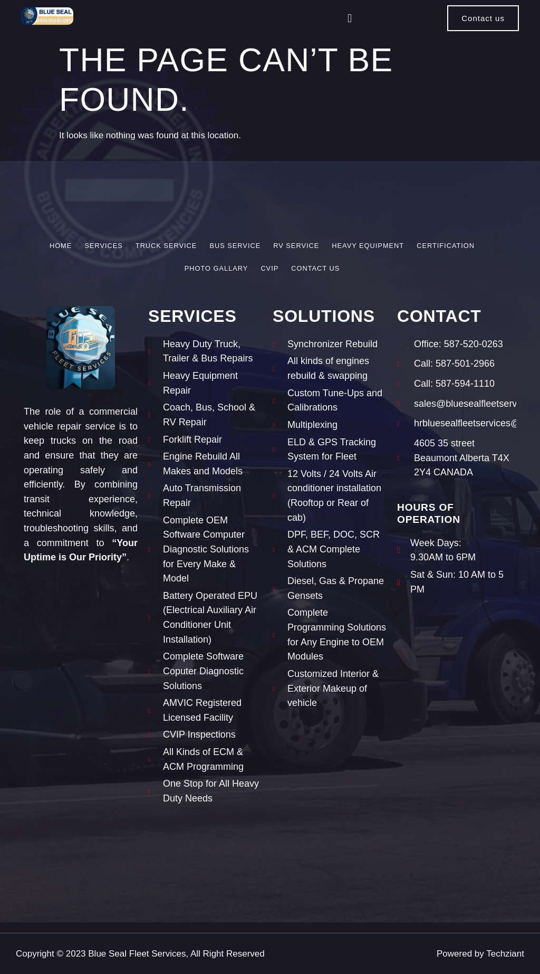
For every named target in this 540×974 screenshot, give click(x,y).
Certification (446, 246)
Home (61, 246)
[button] (349, 18)
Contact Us (315, 268)
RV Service (296, 246)
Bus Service (235, 246)
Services (103, 246)
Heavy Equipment (368, 246)
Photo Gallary (216, 268)
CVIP (269, 268)
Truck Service (166, 246)
